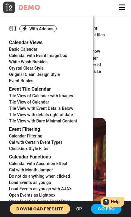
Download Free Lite (40, 209)
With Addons (38, 28)
